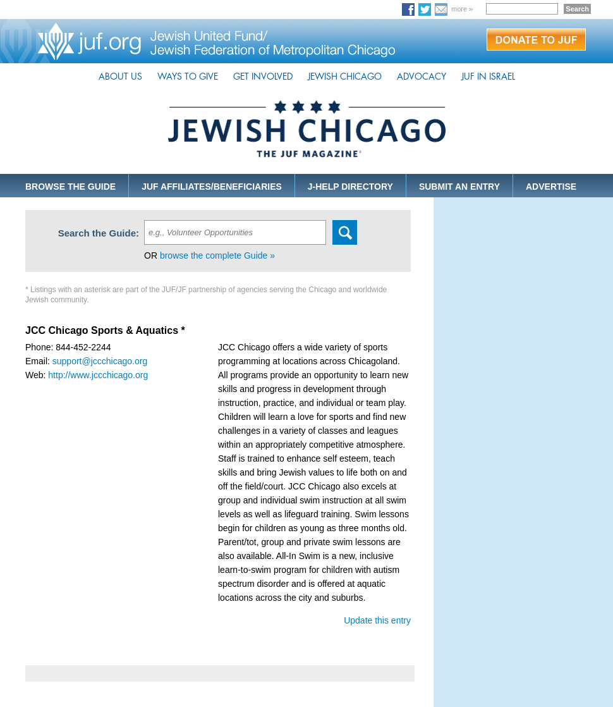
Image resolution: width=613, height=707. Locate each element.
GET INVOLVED (263, 76)
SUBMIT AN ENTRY (459, 186)
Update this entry (377, 620)
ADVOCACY (421, 76)
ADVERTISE (551, 186)
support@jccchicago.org (99, 361)
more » (462, 9)
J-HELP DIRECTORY (350, 186)
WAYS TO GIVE (187, 76)
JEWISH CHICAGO (345, 76)
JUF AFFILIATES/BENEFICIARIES (212, 186)
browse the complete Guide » (217, 255)
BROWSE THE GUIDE (70, 186)
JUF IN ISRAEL (488, 76)
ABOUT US (120, 76)
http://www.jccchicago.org (98, 375)
